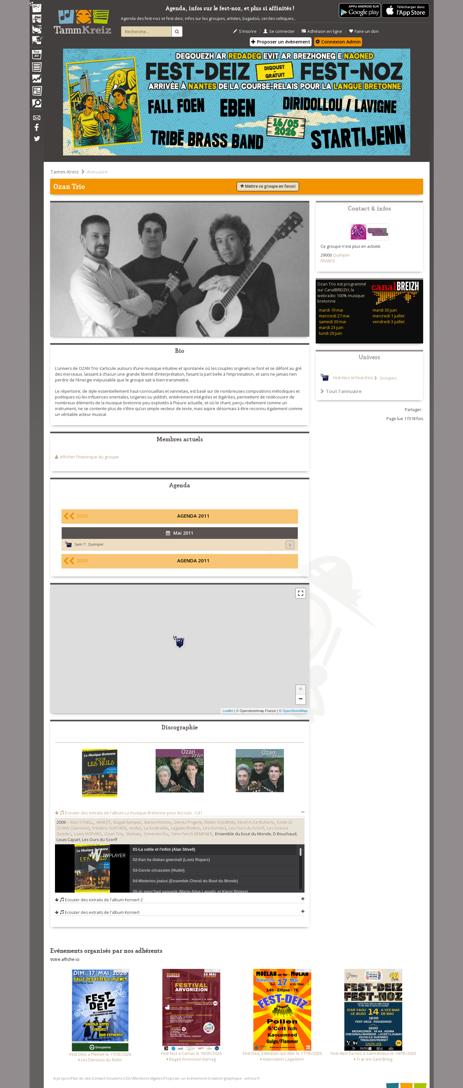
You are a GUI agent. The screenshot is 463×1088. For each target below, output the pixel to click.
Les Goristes (214, 828)
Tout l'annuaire (341, 391)
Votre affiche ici (64, 959)
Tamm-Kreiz (64, 171)
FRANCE (328, 261)
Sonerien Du (156, 834)
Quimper (96, 544)
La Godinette (156, 828)
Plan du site (81, 1078)
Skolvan (133, 834)
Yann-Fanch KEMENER (191, 834)
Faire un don (364, 31)
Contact (98, 1078)
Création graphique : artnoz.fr (234, 1078)
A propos (61, 1078)
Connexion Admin (338, 42)
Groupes (387, 378)
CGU (128, 1078)
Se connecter (279, 31)
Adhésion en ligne (322, 31)
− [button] (300, 699)
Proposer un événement (185, 1078)
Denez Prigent (188, 822)
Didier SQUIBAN (219, 822)
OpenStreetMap (295, 711)
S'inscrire (245, 31)
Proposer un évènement (280, 42)
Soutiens (114, 1078)
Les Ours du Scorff (246, 828)
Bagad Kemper (127, 822)
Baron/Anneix (157, 822)
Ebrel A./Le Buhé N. (256, 822)
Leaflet (227, 711)
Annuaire (97, 171)
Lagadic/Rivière (185, 828)
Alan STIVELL (81, 822)
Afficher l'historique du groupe (89, 457)
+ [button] (300, 690)
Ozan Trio (113, 834)
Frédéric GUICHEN (109, 828)
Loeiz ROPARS (88, 834)
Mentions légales (147, 1078)
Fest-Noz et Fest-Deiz (353, 378)
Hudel (135, 828)
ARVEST (103, 822)
